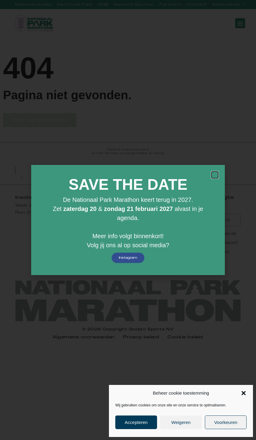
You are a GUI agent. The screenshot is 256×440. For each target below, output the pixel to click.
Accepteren (136, 422)
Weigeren (181, 422)
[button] (244, 393)
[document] (128, 220)
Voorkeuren (226, 422)
